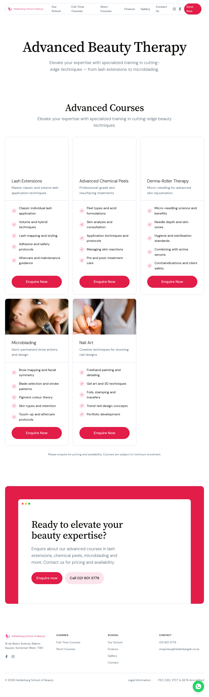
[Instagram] (174, 9)
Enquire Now (37, 281)
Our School (56, 9)
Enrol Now (190, 9)
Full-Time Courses (77, 9)
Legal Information (139, 680)
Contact (113, 662)
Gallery (145, 9)
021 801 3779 (167, 642)
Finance (129, 9)
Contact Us (161, 9)
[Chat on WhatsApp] (198, 686)
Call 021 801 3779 (84, 578)
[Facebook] (180, 9)
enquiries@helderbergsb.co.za (179, 649)
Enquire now (47, 578)
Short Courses (106, 9)
